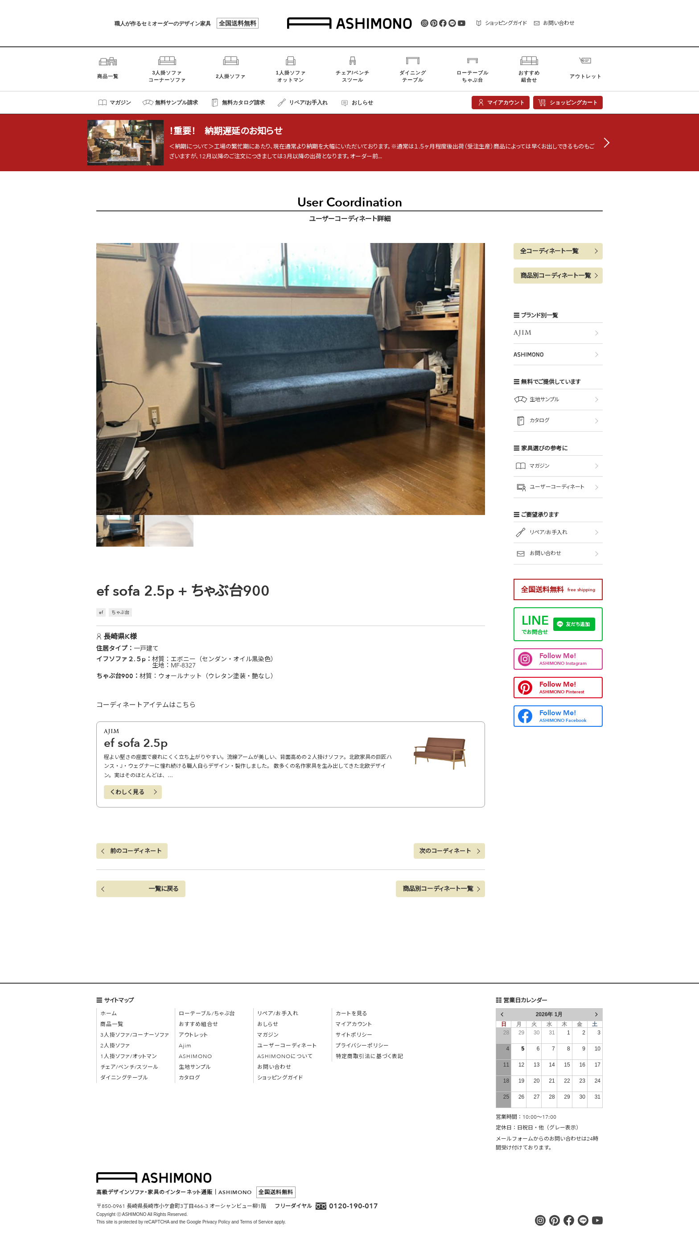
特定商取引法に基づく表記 (369, 1056)
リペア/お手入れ (278, 1013)
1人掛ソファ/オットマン (128, 1056)
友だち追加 (578, 624)
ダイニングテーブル (124, 1077)
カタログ (189, 1077)
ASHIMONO (195, 1056)
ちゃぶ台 (120, 613)
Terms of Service (256, 1221)
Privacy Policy (216, 1221)
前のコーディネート (136, 851)
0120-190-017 (353, 1206)
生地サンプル (195, 1067)
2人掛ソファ (115, 1045)
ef (101, 613)
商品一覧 (111, 1024)
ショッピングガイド (280, 1077)
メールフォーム (514, 1138)
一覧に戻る (163, 889)
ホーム (108, 1013)
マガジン (268, 1034)
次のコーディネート (445, 851)
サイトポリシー (354, 1034)
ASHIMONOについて (284, 1056)
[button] (440, 889)
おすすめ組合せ (198, 1024)
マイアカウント (354, 1024)
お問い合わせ (274, 1067)
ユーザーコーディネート (287, 1045)
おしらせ (268, 1024)
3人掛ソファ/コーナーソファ (134, 1034)
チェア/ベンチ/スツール (129, 1067)
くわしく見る (127, 792)
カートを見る (352, 1013)
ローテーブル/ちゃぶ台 (207, 1013)
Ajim (185, 1045)
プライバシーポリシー (362, 1045)
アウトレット (193, 1034)
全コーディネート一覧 (549, 251)
